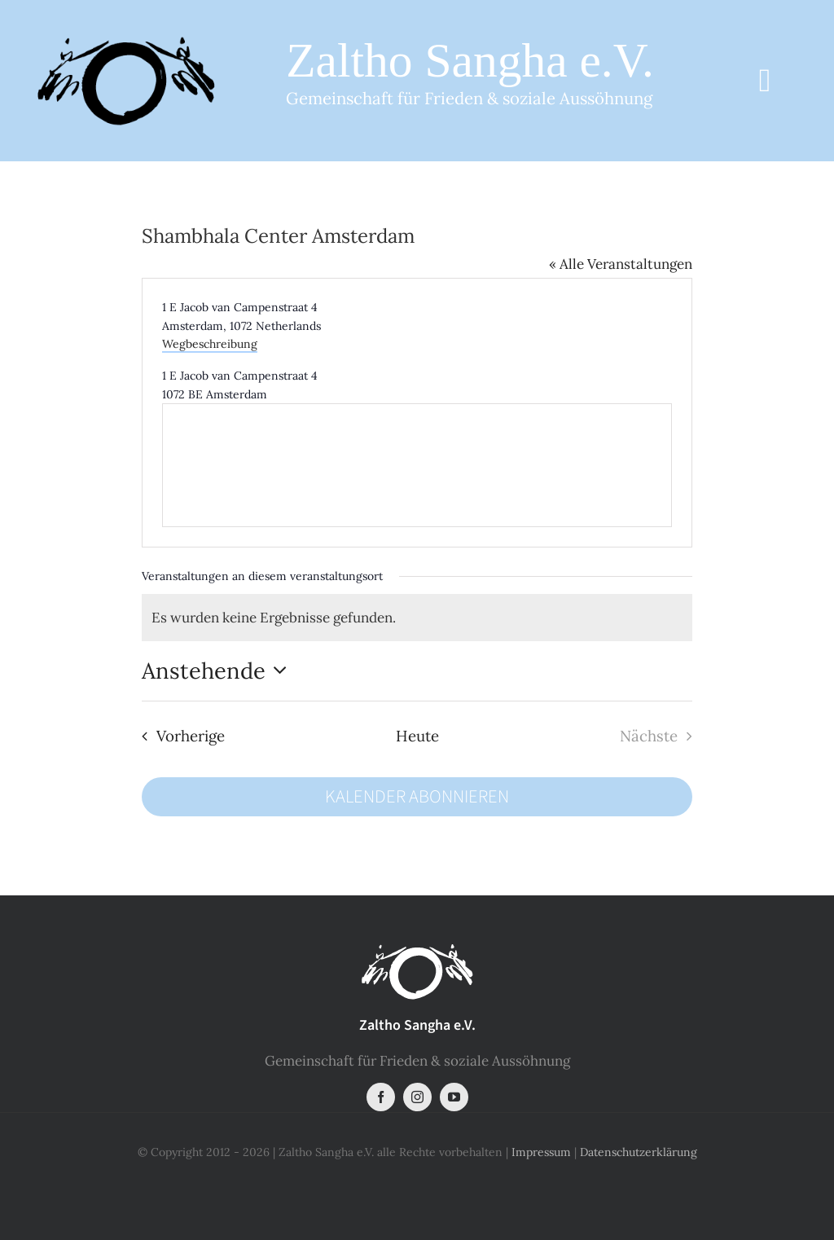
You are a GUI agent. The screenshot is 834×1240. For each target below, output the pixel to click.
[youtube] (454, 1097)
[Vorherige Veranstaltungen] (179, 736)
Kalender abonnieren (417, 797)
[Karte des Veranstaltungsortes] (417, 465)
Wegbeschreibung (209, 343)
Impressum (541, 1152)
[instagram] (417, 1097)
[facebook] (381, 1097)
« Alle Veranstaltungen (620, 264)
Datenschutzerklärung (638, 1152)
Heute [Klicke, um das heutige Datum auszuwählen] (417, 735)
